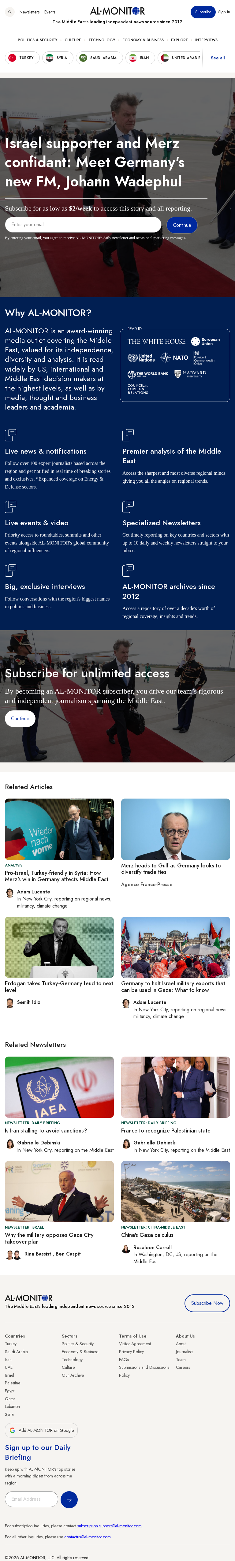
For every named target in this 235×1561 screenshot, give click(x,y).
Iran (8, 1360)
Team (181, 1360)
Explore (179, 40)
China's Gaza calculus (147, 1235)
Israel (9, 1375)
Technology (101, 40)
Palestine (12, 1383)
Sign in (224, 12)
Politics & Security (37, 40)
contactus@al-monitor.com (87, 1537)
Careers (183, 1367)
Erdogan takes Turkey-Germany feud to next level (59, 986)
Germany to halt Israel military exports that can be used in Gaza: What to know (173, 986)
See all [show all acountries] (218, 58)
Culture (73, 40)
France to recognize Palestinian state (166, 1131)
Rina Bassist (38, 1253)
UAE (9, 1367)
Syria (9, 1414)
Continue (20, 718)
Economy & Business (143, 40)
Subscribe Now (207, 1303)
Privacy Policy (131, 1352)
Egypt (9, 1391)
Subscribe (203, 12)
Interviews (206, 40)
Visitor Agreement (135, 1344)
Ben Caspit (68, 1253)
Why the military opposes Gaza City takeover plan (49, 1238)
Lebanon (12, 1406)
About (181, 1344)
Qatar (10, 1399)
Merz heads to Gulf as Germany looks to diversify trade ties (171, 869)
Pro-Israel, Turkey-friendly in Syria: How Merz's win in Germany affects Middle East (56, 876)
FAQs (124, 1360)
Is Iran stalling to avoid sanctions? (46, 1131)
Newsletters (29, 12)
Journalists (184, 1352)
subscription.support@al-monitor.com (109, 1526)
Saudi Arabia (16, 1352)
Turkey (11, 1344)
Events (49, 12)
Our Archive (73, 1375)
